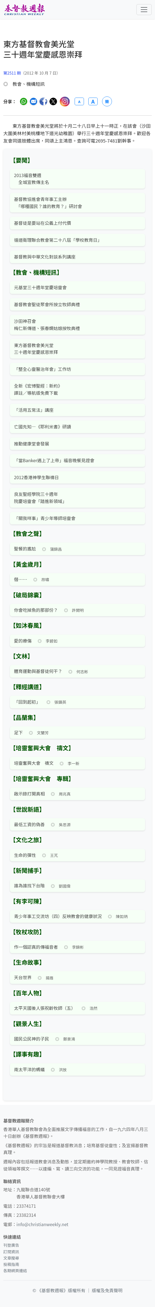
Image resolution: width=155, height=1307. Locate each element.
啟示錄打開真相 (29, 793)
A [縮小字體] (79, 101)
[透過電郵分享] (33, 101)
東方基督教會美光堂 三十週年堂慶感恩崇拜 (36, 349)
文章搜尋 (11, 1258)
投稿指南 (11, 1264)
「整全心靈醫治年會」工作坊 (42, 369)
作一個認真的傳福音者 (36, 947)
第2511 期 (12, 73)
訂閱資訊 (11, 1251)
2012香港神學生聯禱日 (36, 477)
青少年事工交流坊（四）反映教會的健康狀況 (58, 916)
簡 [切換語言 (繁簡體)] (107, 101)
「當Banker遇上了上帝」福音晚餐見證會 (54, 460)
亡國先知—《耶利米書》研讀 (42, 426)
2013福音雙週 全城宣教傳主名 (31, 179)
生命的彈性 (25, 855)
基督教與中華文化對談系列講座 (44, 256)
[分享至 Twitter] (53, 101)
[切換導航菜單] (144, 9)
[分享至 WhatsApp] (23, 101)
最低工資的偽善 (29, 824)
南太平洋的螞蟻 (29, 1069)
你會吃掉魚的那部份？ (36, 610)
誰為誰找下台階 (29, 885)
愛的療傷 (23, 640)
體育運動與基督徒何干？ (38, 671)
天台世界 (23, 977)
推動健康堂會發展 (31, 443)
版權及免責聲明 (107, 1290)
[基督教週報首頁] (24, 9)
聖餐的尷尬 (25, 548)
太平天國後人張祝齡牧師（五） (44, 1008)
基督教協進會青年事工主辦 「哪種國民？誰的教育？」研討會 (48, 202)
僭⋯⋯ (20, 579)
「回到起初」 (27, 701)
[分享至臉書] (43, 101)
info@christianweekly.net (42, 1224)
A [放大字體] (93, 101)
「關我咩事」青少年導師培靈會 (44, 518)
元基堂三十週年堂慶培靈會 (40, 287)
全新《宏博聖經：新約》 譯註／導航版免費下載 (38, 389)
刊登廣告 (11, 1245)
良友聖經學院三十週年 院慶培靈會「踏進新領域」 (40, 497)
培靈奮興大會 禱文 (33, 763)
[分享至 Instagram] (64, 101)
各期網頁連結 (15, 1270)
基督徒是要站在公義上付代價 (42, 223)
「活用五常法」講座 (33, 410)
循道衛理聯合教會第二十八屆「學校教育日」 (58, 240)
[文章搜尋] (77, 54)
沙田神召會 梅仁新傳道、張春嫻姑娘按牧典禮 (47, 324)
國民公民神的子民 (31, 1038)
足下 (18, 732)
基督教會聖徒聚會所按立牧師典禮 (47, 304)
